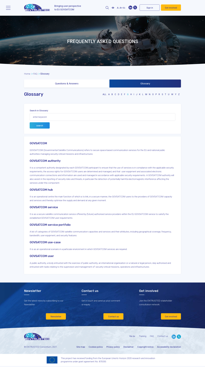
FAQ (152, 336)
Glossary (145, 83)
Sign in (149, 7)
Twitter (135, 7)
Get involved (171, 7)
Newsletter (56, 317)
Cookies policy (95, 347)
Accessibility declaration (169, 347)
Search (107, 7)
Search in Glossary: (39, 111)
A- (124, 7)
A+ (121, 7)
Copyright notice (145, 347)
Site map (80, 347)
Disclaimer (128, 347)
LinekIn (130, 7)
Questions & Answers (67, 83)
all (104, 95)
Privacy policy (112, 347)
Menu (8, 8)
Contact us (113, 317)
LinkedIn (174, 337)
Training (142, 336)
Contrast (113, 7)
